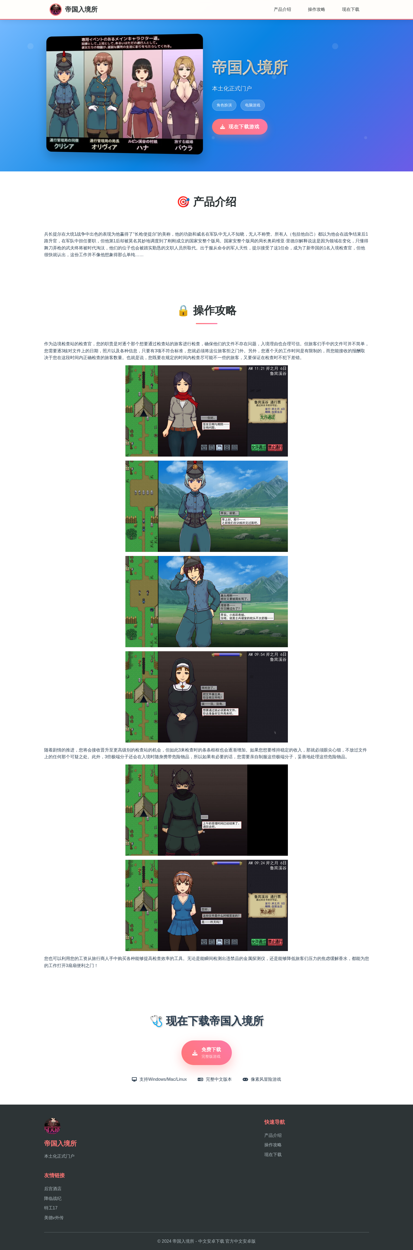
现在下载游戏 (239, 126)
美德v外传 (54, 1217)
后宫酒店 (52, 1188)
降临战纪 (52, 1198)
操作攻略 (316, 9)
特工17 (51, 1208)
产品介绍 (282, 9)
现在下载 (350, 9)
